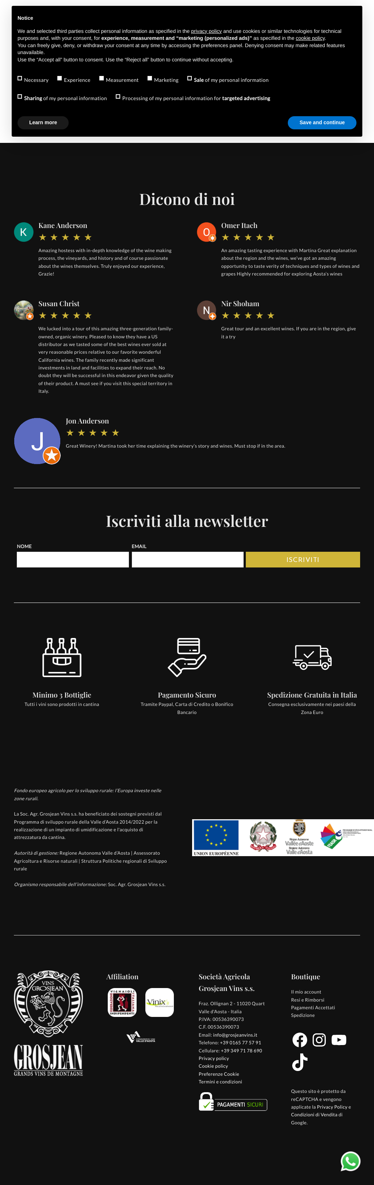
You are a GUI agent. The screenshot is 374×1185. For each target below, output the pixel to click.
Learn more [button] (43, 122)
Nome (24, 546)
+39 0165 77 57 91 (240, 1042)
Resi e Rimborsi (308, 1000)
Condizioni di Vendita (314, 1114)
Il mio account (306, 992)
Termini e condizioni (220, 1082)
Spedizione (303, 1015)
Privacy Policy (332, 1107)
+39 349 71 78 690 (241, 1050)
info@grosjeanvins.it (235, 1035)
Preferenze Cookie (219, 1074)
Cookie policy (213, 1066)
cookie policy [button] (310, 38)
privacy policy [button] (206, 31)
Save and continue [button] (322, 122)
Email (139, 546)
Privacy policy (214, 1058)
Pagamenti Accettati (313, 1007)
